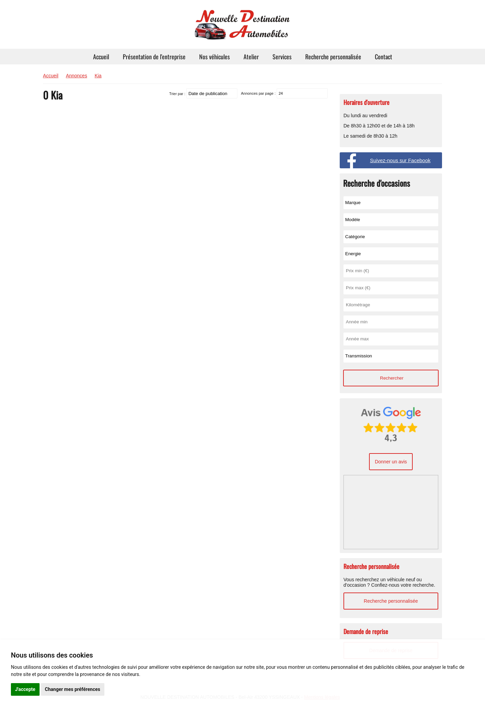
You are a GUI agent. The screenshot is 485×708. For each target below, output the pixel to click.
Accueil (101, 56)
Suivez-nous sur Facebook (400, 160)
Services (282, 56)
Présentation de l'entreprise (154, 56)
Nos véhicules (214, 56)
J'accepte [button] (25, 689)
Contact (383, 56)
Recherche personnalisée (333, 56)
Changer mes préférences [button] (72, 689)
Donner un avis (391, 461)
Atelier (251, 56)
